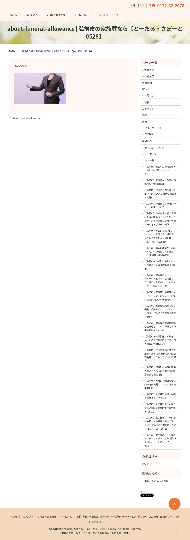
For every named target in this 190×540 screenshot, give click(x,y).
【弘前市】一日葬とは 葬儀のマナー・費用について (160, 205)
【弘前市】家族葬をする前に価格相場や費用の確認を (160, 182)
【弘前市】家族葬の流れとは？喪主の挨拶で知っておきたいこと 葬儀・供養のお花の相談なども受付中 (160, 311)
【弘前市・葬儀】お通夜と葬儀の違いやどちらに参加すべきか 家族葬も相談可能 (160, 370)
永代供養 (116, 516)
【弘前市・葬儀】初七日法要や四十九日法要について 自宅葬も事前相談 (160, 384)
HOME (13, 14)
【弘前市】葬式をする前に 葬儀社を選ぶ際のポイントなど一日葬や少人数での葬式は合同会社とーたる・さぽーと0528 (160, 219)
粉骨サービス (129, 516)
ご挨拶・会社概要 (55, 14)
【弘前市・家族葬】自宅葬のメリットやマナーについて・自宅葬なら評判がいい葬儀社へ (160, 295)
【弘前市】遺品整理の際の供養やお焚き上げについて (160, 396)
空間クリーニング (169, 516)
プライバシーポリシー (154, 147)
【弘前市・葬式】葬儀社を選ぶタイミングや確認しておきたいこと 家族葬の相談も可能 (160, 251)
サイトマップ (149, 154)
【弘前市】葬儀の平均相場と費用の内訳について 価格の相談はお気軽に (160, 193)
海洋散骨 (148, 134)
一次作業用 (148, 76)
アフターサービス (151, 128)
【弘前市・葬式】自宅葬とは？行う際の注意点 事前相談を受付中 (160, 265)
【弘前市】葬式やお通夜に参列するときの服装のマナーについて (160, 170)
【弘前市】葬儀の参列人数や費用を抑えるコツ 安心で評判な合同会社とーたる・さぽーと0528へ (160, 355)
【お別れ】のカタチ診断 (155, 481)
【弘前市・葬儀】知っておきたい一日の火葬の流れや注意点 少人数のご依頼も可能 (160, 340)
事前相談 (94, 516)
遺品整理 (153, 516)
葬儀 (144, 121)
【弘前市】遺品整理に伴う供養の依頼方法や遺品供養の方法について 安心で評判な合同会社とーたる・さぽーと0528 (160, 423)
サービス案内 (81, 14)
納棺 (144, 115)
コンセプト (32, 14)
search (119, 14)
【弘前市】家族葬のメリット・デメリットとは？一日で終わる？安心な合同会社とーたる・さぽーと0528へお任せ (160, 280)
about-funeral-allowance (26, 118)
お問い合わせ (151, 95)
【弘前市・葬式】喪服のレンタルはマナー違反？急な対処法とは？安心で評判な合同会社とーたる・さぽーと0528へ (160, 236)
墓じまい (142, 516)
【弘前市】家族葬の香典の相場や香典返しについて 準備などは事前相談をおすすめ (160, 326)
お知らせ (147, 464)
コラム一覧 (148, 160)
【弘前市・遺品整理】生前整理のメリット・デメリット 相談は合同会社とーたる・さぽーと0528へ (160, 440)
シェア (144, 492)
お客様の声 (148, 69)
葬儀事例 (147, 82)
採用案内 (103, 14)
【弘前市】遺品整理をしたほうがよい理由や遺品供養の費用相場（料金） (160, 407)
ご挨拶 (145, 102)
